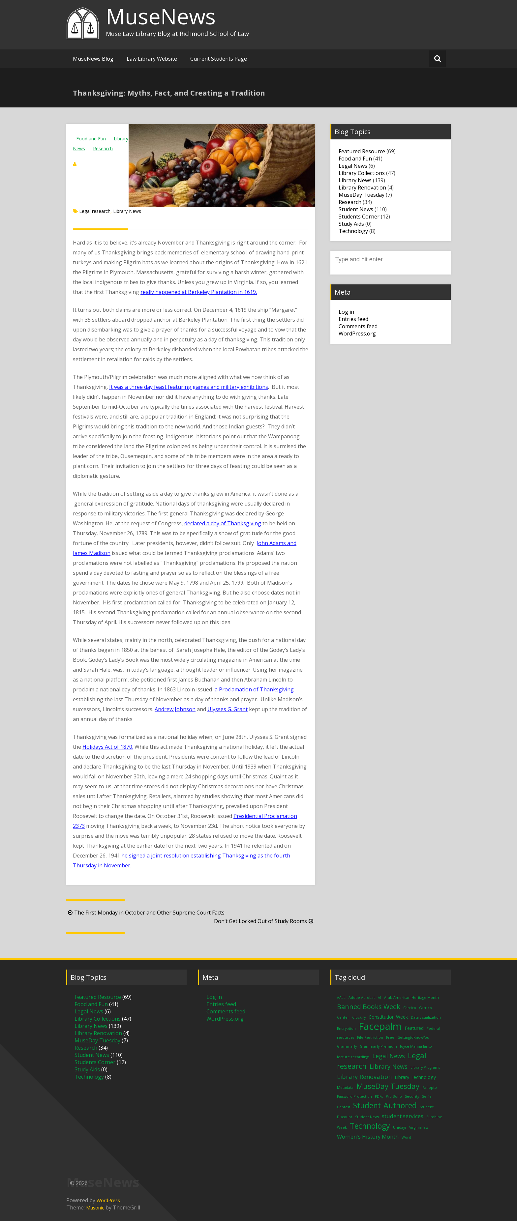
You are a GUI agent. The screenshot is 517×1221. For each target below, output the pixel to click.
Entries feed (353, 319)
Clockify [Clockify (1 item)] (359, 1017)
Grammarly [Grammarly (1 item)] (347, 1046)
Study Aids (351, 223)
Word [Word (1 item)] (406, 1137)
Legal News (353, 165)
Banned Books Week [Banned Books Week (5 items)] (368, 1006)
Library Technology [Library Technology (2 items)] (415, 1077)
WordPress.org (357, 333)
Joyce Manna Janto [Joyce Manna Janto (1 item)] (416, 1046)
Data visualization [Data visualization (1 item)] (426, 1017)
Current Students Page (218, 58)
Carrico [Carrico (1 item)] (409, 1007)
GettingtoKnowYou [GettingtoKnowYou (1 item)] (413, 1037)
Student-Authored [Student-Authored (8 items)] (385, 1105)
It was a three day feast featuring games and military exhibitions (188, 387)
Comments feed (358, 326)
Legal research (94, 211)
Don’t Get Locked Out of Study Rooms (264, 921)
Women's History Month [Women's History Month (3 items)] (368, 1136)
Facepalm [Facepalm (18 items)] (380, 1026)
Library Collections (362, 173)
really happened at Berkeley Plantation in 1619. (198, 292)
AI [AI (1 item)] (379, 997)
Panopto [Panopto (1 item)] (429, 1087)
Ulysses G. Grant (227, 709)
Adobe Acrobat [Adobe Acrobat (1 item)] (362, 997)
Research (103, 148)
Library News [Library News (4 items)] (389, 1066)
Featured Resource (362, 151)
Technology (353, 231)
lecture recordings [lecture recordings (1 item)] (353, 1057)
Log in (346, 311)
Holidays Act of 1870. (107, 746)
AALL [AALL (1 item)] (341, 997)
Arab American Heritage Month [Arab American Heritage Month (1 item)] (411, 997)
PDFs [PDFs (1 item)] (379, 1096)
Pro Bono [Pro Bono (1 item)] (394, 1096)
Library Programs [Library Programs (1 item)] (425, 1067)
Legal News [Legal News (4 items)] (388, 1056)
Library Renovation (362, 187)
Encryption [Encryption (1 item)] (346, 1028)
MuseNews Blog (93, 58)
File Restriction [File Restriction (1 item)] (370, 1037)
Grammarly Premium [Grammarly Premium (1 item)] (378, 1046)
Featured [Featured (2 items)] (414, 1028)
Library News (127, 211)
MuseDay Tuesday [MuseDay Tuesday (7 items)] (387, 1086)
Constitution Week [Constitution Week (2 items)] (388, 1017)
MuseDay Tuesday (361, 194)
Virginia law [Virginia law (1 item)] (418, 1127)
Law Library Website (152, 58)
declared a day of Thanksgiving (222, 523)
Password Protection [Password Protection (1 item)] (354, 1096)
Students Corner (359, 216)
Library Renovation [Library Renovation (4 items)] (364, 1076)
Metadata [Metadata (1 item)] (345, 1087)
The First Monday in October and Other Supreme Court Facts (145, 912)
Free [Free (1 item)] (390, 1037)
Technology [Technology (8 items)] (370, 1125)
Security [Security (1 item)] (412, 1096)
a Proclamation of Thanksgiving (254, 689)
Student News (356, 209)
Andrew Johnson (175, 709)
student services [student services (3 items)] (402, 1116)
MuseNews (161, 16)
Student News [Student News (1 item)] (367, 1117)
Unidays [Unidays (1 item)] (399, 1127)
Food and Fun (91, 138)
